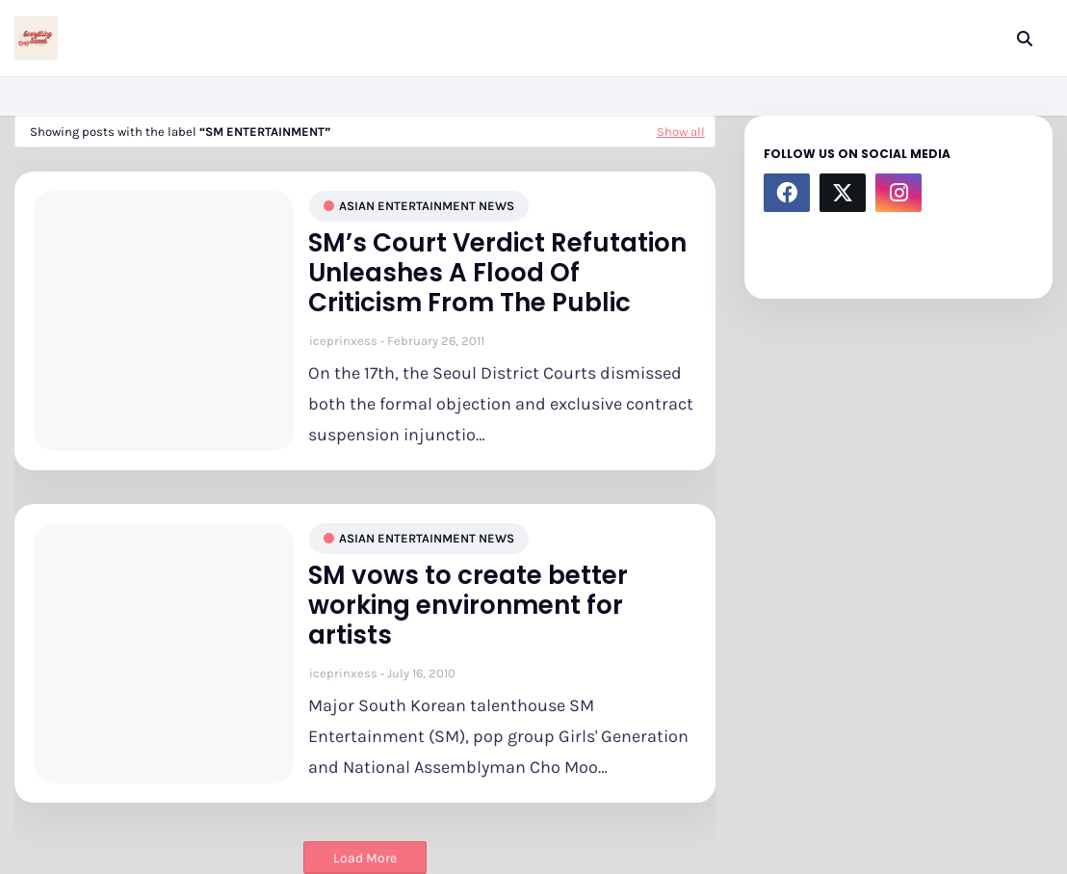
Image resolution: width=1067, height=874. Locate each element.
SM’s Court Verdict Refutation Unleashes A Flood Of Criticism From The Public (497, 273)
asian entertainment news (426, 206)
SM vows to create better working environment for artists (468, 606)
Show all (681, 131)
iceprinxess (343, 340)
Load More (365, 858)
